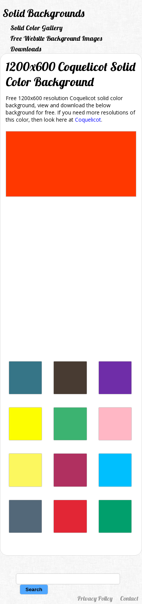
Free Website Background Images (56, 38)
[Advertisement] (71, 281)
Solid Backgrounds (43, 13)
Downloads (25, 49)
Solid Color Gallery (36, 27)
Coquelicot (88, 119)
